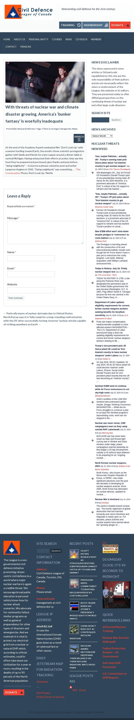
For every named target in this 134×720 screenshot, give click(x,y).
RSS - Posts (78, 690)
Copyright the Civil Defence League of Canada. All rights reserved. (68, 712)
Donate (11, 692)
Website (12, 288)
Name (11, 256)
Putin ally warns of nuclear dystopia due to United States (38, 317)
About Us (19, 39)
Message (13, 218)
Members (96, 39)
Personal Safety (38, 39)
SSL (105, 542)
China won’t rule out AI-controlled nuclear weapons (83, 632)
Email (11, 272)
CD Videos (81, 39)
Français (25, 46)
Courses (57, 39)
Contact (11, 46)
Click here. (42, 681)
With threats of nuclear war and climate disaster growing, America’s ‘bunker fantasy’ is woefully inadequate (42, 114)
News (69, 39)
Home (6, 39)
